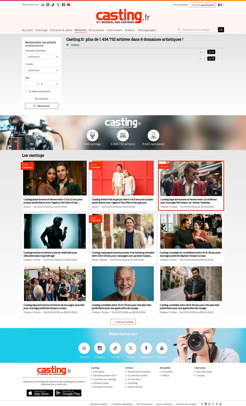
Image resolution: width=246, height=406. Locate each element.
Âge (27, 77)
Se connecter (180, 4)
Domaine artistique (35, 50)
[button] (221, 4)
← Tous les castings (123, 321)
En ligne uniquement (39, 91)
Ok (221, 29)
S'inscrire (203, 5)
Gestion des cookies (186, 402)
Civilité (29, 63)
